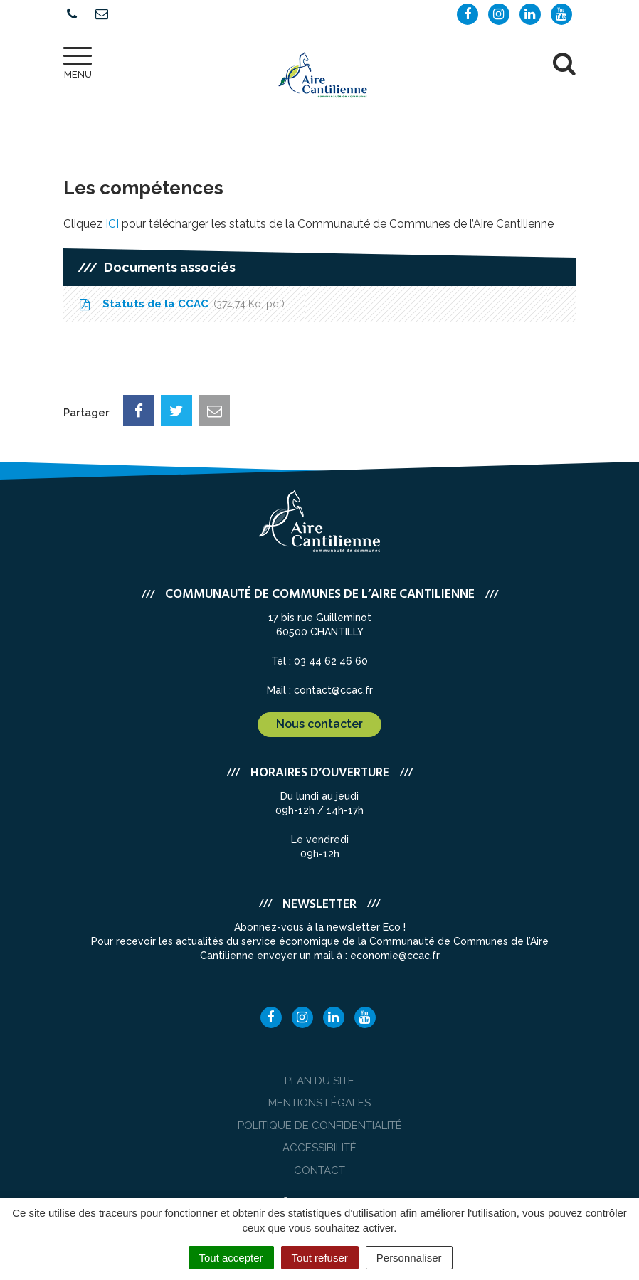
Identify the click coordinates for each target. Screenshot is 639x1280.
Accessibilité (319, 1147)
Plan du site (319, 1080)
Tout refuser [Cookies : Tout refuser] (320, 1258)
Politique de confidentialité (320, 1125)
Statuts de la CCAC (181, 304)
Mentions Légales (319, 1102)
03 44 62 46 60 (331, 661)
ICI (112, 224)
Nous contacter (319, 724)
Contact (319, 1170)
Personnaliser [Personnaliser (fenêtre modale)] (409, 1258)
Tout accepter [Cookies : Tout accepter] (231, 1258)
